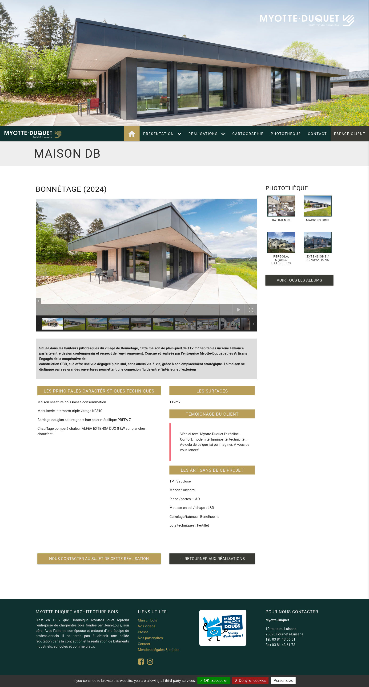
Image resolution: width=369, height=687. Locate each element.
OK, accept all (213, 681)
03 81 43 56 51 (283, 639)
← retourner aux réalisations (212, 558)
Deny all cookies (250, 681)
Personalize (283, 681)
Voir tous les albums (299, 280)
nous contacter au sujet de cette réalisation (99, 558)
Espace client (349, 134)
